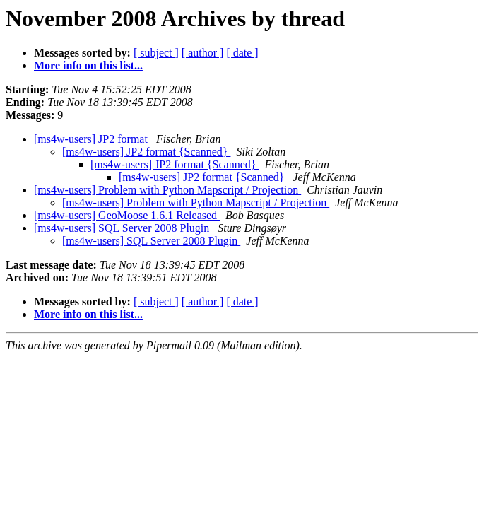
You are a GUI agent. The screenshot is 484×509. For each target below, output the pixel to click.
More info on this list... (88, 65)
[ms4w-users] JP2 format (92, 139)
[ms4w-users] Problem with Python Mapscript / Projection (167, 190)
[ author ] (203, 53)
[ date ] (242, 53)
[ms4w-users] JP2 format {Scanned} (146, 152)
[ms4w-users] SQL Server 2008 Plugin (123, 228)
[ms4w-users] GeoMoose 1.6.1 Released (127, 215)
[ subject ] (156, 53)
